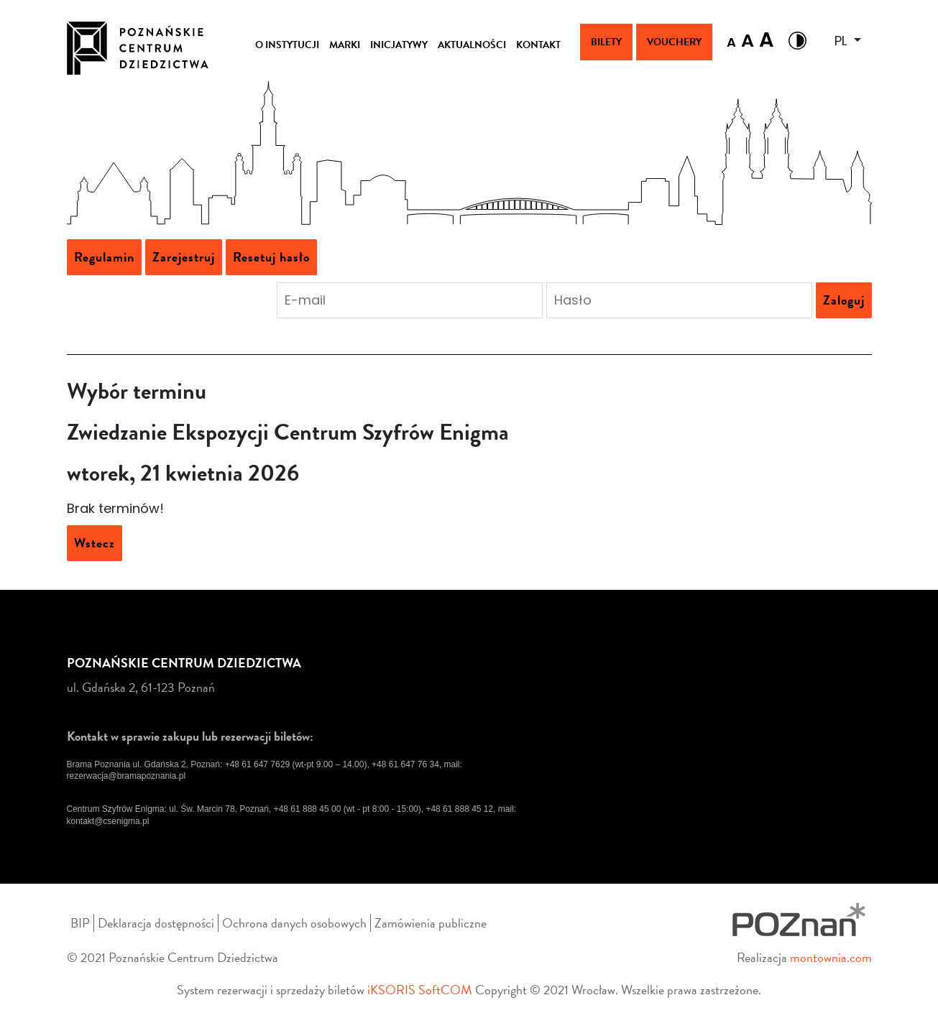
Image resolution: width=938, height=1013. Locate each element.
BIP (80, 923)
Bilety (606, 42)
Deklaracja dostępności (156, 923)
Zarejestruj (183, 257)
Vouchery (674, 42)
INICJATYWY (399, 44)
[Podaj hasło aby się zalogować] (679, 300)
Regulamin (104, 257)
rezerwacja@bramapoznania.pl (126, 776)
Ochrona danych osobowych (294, 923)
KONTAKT (538, 44)
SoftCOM (445, 989)
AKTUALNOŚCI (472, 44)
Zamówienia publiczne (430, 923)
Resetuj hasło (271, 257)
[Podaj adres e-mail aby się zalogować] (410, 300)
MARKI (344, 44)
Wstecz (94, 542)
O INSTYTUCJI (287, 44)
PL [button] (842, 41)
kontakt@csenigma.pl (108, 821)
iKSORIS (391, 989)
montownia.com (831, 957)
